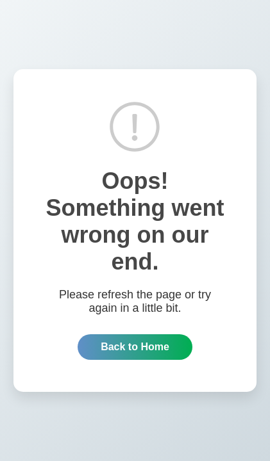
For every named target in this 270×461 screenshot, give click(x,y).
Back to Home (135, 346)
